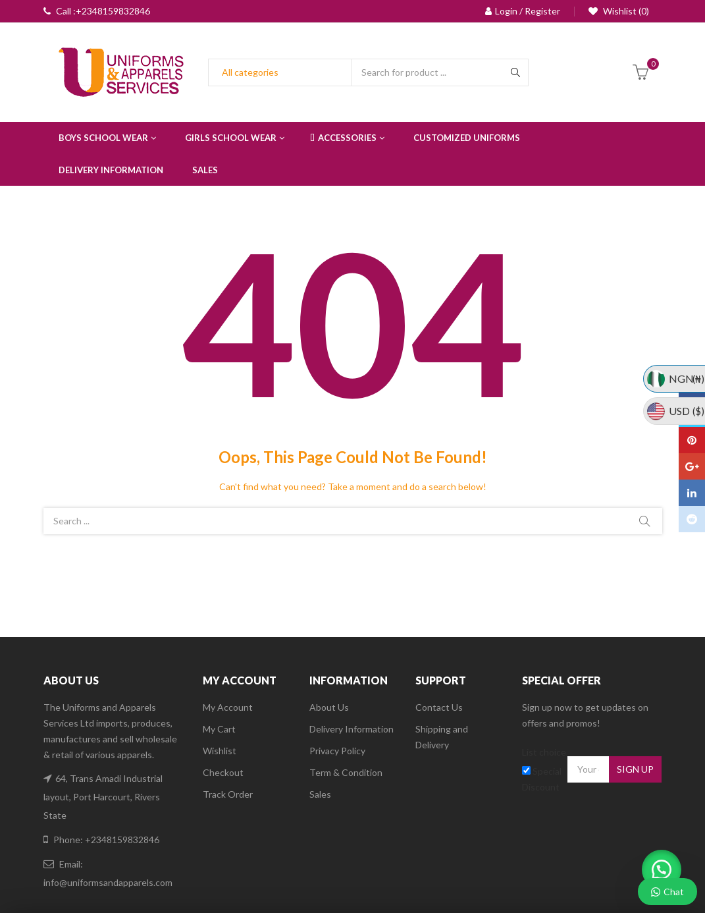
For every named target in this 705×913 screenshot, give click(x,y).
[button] (659, 867)
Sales (320, 794)
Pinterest (691, 440)
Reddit (692, 519)
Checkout (223, 772)
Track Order (228, 794)
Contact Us (439, 707)
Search (644, 521)
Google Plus (692, 466)
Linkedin (691, 493)
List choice (544, 752)
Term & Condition (345, 772)
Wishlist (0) (625, 10)
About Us (329, 707)
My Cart (219, 728)
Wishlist (219, 750)
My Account (228, 707)
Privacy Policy (337, 750)
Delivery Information (351, 728)
